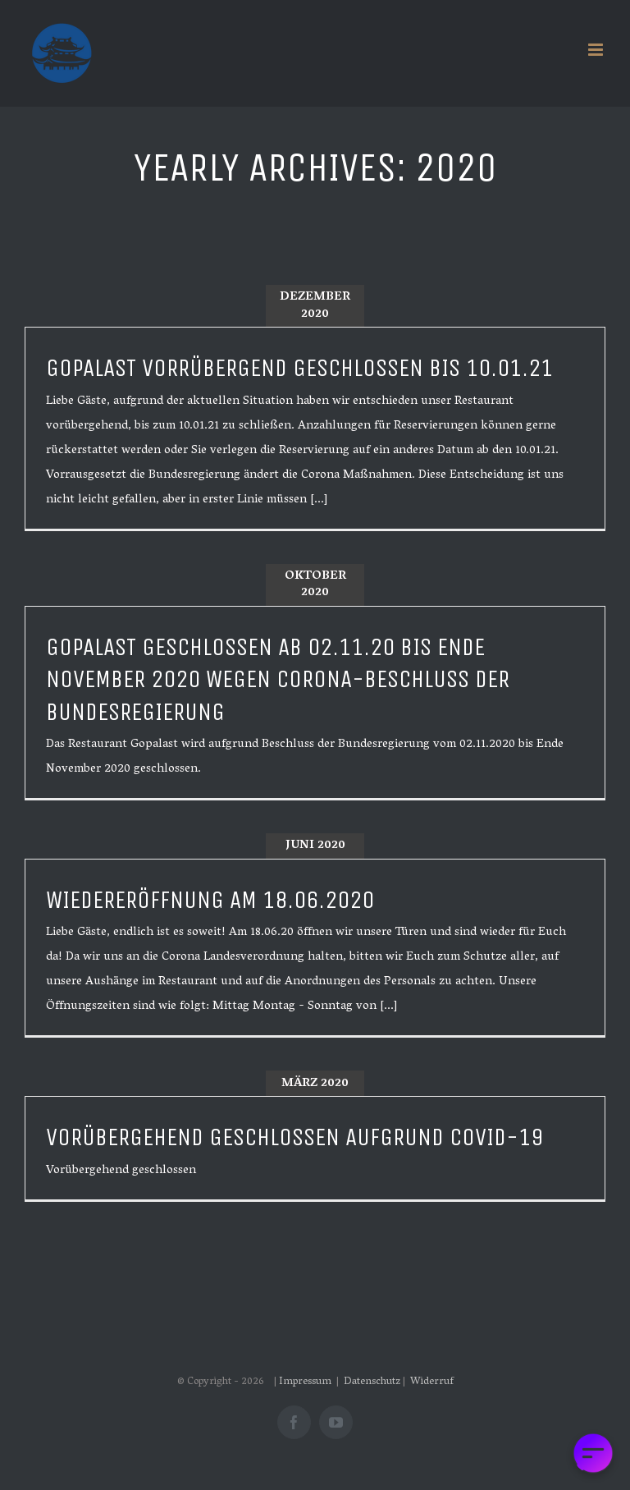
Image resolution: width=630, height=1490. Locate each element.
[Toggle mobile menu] (596, 49)
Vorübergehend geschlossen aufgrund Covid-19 (294, 1137)
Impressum (306, 1382)
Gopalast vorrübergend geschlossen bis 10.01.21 (299, 368)
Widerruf (432, 1382)
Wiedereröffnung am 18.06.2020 (210, 900)
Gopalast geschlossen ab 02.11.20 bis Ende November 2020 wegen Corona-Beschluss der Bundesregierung (277, 680)
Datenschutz (372, 1382)
